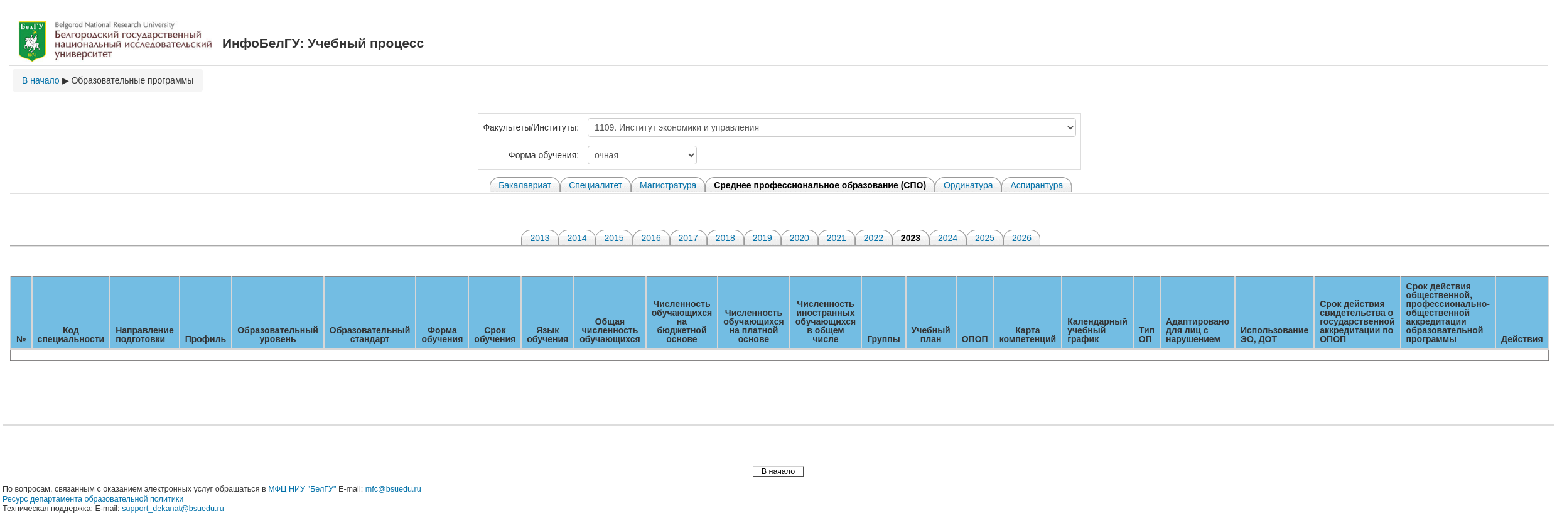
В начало (41, 80)
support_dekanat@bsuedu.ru (173, 508)
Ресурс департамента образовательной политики (93, 499)
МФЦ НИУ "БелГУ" (302, 489)
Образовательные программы (132, 80)
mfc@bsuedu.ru (393, 489)
